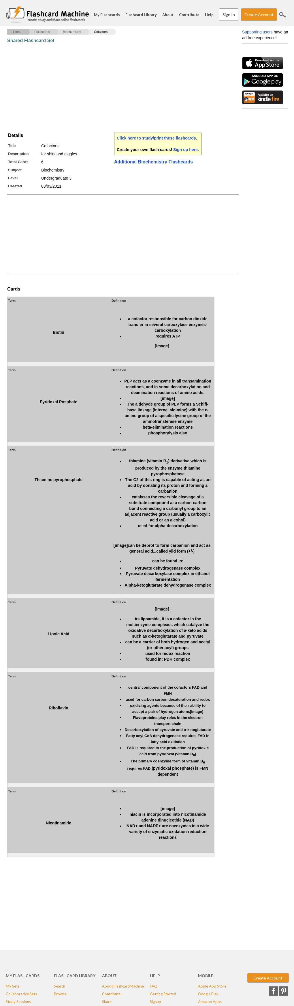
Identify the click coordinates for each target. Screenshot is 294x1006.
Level (13, 178)
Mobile (205, 975)
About (168, 14)
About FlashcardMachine (123, 986)
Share (107, 1001)
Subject (15, 170)
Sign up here (185, 149)
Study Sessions (18, 1001)
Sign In (229, 14)
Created (15, 186)
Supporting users (257, 32)
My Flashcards (107, 14)
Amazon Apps (210, 1001)
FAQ (153, 986)
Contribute (189, 14)
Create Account (259, 14)
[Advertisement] (112, 88)
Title (12, 146)
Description (18, 154)
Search (282, 14)
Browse (60, 994)
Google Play (208, 994)
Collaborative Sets (21, 994)
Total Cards (18, 162)
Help (209, 14)
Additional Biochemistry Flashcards (153, 161)
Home (17, 31)
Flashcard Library (141, 14)
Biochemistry (72, 31)
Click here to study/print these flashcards (156, 138)
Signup (155, 1001)
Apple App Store (212, 986)
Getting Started (163, 994)
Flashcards (42, 31)
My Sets (12, 986)
